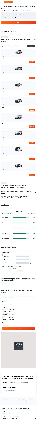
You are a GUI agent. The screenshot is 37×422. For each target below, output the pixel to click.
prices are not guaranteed (26, 409)
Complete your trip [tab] (13, 382)
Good (5, 258)
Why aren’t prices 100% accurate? (19, 418)
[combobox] (5, 10)
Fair (4, 260)
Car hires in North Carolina (28, 399)
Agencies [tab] (5, 382)
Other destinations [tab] (24, 382)
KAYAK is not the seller (19, 413)
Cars (9, 399)
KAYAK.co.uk (5, 399)
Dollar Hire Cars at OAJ (7, 284)
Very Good (6, 256)
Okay (5, 259)
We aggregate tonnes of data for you (19, 416)
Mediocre (6, 262)
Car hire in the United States (17, 399)
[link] (18, 328)
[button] (2, 2)
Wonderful (6, 255)
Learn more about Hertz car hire (10, 390)
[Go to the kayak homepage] (8, 2)
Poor (5, 263)
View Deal (32, 61)
